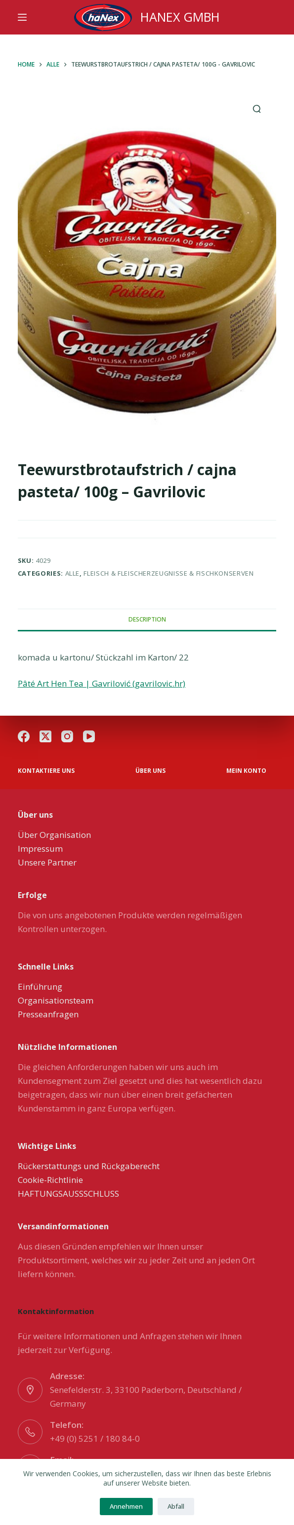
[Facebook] (24, 736)
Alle (72, 573)
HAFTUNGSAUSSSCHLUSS (68, 1193)
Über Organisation (54, 834)
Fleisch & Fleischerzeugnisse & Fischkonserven (168, 573)
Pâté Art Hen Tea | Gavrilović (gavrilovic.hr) (102, 683)
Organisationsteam (55, 1000)
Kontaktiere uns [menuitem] (46, 771)
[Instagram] (67, 736)
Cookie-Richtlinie (50, 1179)
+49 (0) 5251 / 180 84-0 (95, 1438)
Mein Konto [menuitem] (246, 771)
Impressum (40, 848)
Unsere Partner (47, 862)
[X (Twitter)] (45, 736)
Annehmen (126, 1506)
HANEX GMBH (180, 16)
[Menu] (22, 17)
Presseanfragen (48, 1014)
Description (147, 619)
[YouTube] (89, 736)
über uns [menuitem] (150, 771)
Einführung (40, 986)
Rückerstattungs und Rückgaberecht (89, 1166)
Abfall (176, 1506)
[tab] (147, 619)
